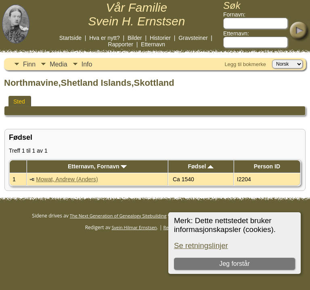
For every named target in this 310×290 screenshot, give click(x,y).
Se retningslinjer (201, 245)
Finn (29, 64)
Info (87, 64)
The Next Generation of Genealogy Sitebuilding (118, 216)
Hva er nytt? (104, 38)
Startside (70, 38)
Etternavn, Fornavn (97, 166)
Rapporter (120, 44)
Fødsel (201, 166)
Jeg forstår (234, 263)
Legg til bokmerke (245, 64)
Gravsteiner (192, 38)
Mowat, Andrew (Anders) (67, 179)
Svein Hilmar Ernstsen (134, 227)
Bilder (135, 38)
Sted (19, 101)
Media (58, 64)
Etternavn (153, 44)
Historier (160, 38)
